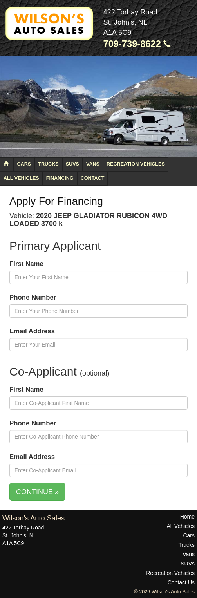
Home (187, 516)
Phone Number (32, 297)
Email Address (32, 331)
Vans (92, 164)
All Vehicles (21, 178)
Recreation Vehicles (136, 164)
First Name (26, 263)
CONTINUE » (37, 492)
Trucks (48, 164)
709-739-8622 (137, 44)
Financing (60, 178)
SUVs (72, 164)
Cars (24, 164)
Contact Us (181, 582)
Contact (93, 178)
